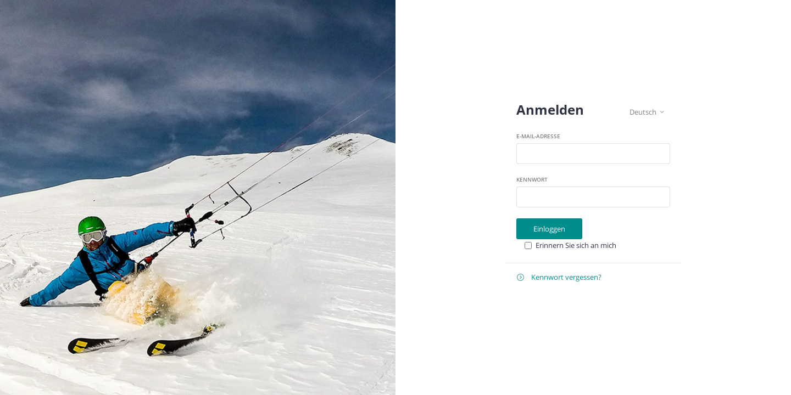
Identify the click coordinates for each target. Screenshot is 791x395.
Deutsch (647, 112)
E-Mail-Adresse (538, 136)
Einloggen (549, 229)
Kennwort (532, 179)
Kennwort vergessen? (559, 277)
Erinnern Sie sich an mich (576, 245)
